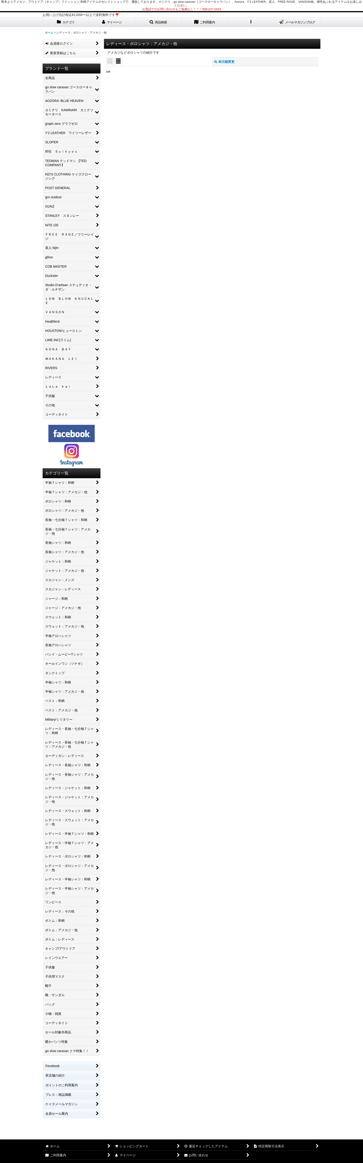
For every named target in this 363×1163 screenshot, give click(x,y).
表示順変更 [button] (224, 62)
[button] (158, 22)
